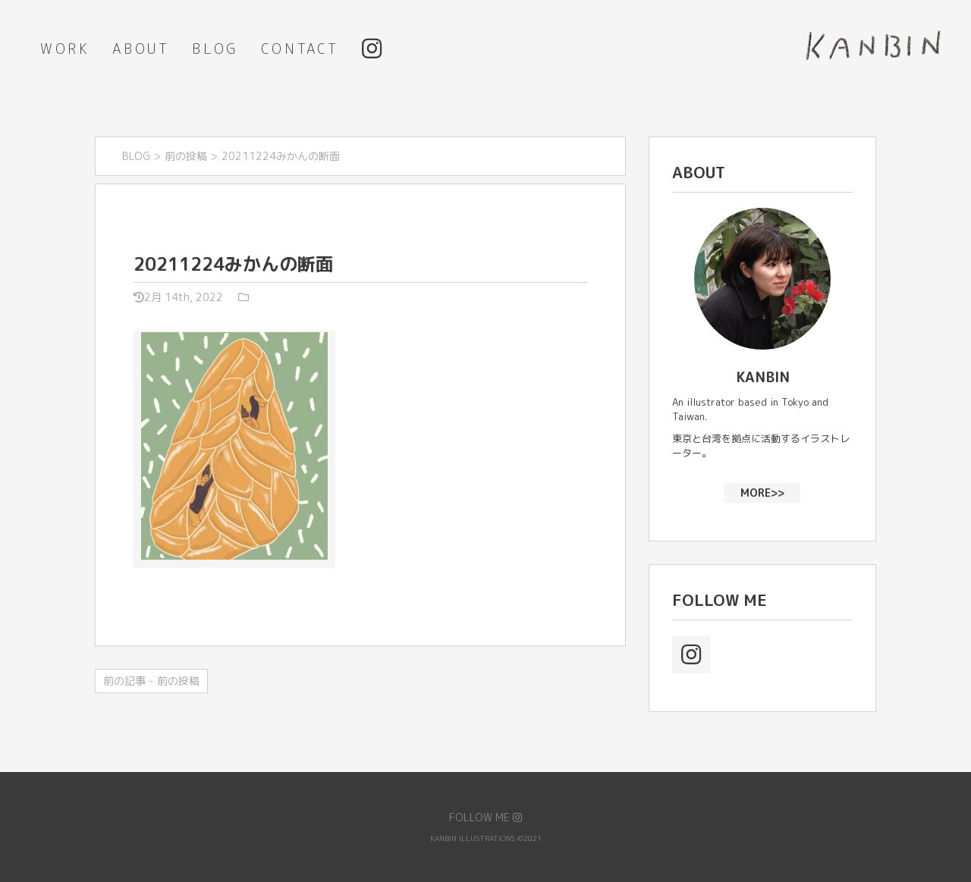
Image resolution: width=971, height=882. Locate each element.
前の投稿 (186, 156)
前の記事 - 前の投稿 (151, 680)
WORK (65, 48)
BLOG (214, 48)
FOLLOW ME (485, 817)
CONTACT (300, 48)
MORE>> (762, 492)
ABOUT (140, 48)
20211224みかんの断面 (234, 264)
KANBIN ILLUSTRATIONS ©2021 (486, 838)
